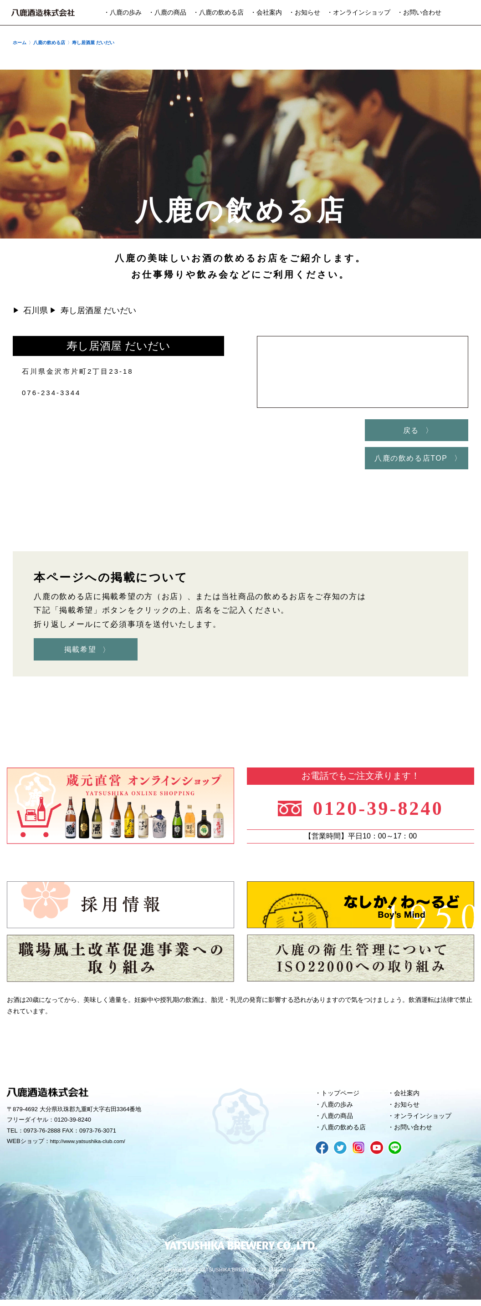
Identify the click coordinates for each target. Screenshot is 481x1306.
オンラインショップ (425, 1121)
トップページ (342, 1096)
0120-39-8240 (382, 810)
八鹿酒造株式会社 (43, 12)
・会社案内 (266, 12)
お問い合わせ (414, 1133)
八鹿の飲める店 (345, 1133)
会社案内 (408, 1096)
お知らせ (408, 1109)
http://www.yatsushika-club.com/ (92, 1145)
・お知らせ (304, 12)
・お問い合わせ (419, 12)
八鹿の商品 (339, 1121)
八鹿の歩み (339, 1109)
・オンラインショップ (358, 12)
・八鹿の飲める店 (218, 12)
